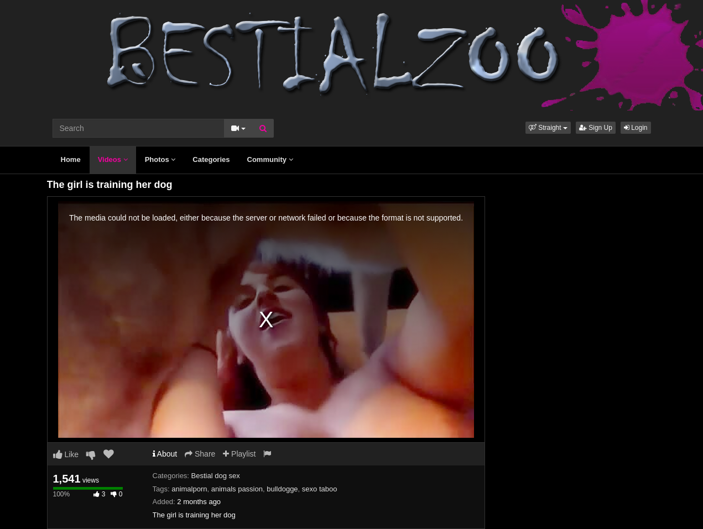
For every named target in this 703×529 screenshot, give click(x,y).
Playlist (239, 453)
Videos (113, 159)
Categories (211, 159)
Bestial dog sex (215, 476)
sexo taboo (319, 489)
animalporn (189, 489)
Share (200, 453)
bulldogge (282, 489)
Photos (160, 159)
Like (66, 454)
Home (71, 159)
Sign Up (595, 128)
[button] (548, 128)
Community (270, 159)
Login (636, 128)
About (165, 453)
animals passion (237, 489)
